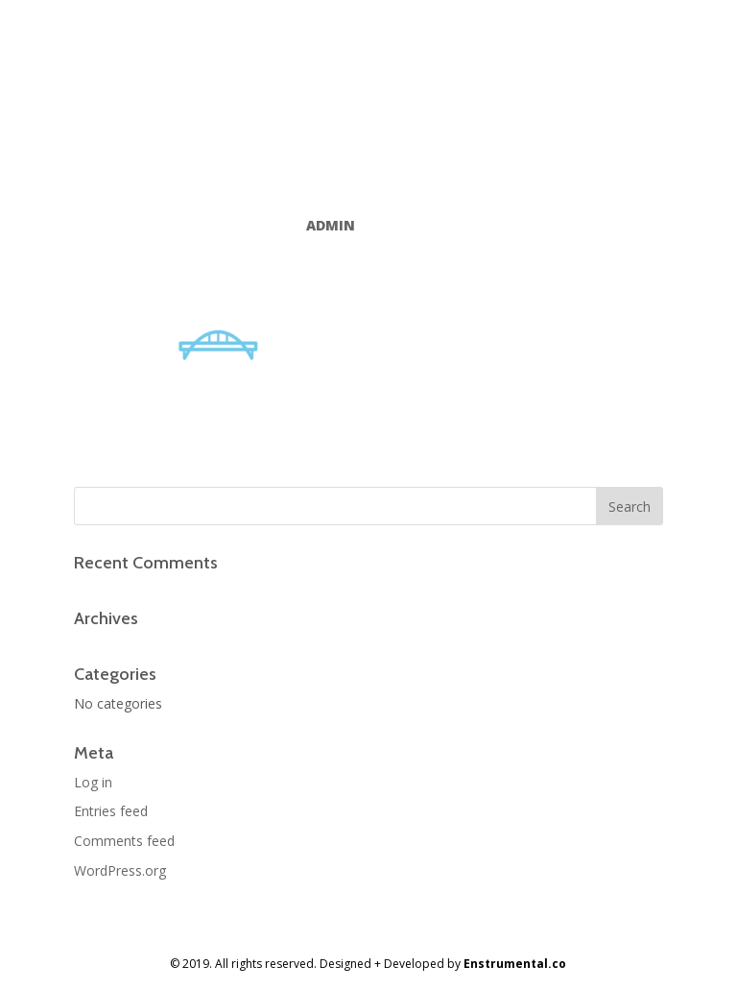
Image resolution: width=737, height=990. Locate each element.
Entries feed (111, 811)
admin (330, 225)
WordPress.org (120, 870)
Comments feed (124, 841)
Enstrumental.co (515, 963)
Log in (93, 782)
